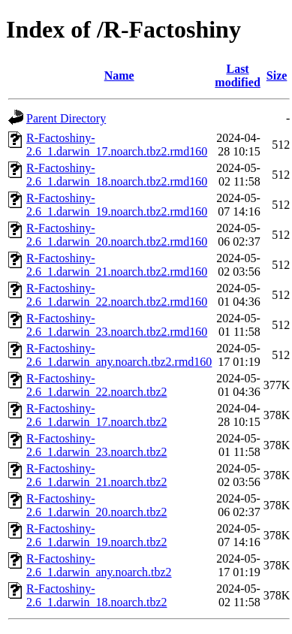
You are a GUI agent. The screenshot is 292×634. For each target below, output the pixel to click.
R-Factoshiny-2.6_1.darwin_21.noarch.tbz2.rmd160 (116, 265)
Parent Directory (66, 118)
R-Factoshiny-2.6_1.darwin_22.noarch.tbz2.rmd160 (116, 295)
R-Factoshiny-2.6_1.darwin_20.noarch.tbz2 (96, 505)
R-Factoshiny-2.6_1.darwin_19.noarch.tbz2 (96, 535)
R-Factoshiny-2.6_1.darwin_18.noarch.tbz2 (96, 595)
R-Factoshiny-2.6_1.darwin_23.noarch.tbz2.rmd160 (116, 325)
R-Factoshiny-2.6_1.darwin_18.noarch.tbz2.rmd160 (116, 175)
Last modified (237, 75)
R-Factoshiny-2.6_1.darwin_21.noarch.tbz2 (96, 475)
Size (276, 75)
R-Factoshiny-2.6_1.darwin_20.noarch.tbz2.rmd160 (116, 235)
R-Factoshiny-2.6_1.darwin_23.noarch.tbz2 (96, 445)
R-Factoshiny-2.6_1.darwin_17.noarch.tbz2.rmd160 (116, 144)
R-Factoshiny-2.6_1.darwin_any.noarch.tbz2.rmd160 (119, 355)
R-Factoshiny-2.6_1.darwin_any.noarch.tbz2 (99, 565)
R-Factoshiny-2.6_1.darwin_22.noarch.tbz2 (96, 385)
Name (119, 75)
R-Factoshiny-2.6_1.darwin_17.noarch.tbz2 (96, 415)
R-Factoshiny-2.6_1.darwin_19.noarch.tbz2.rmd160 (116, 205)
